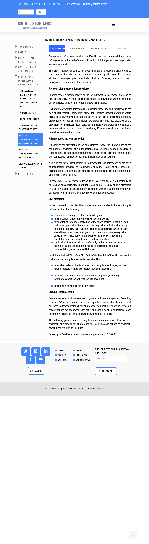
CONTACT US (36, 370)
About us (62, 354)
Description (58, 48)
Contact (123, 48)
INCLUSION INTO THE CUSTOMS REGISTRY (29, 127)
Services (62, 350)
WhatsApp (74, 4)
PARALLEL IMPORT (27, 112)
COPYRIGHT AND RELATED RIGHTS (27, 60)
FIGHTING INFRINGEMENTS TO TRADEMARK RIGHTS (28, 139)
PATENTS (23, 52)
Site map (58, 388)
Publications (98, 48)
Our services (75, 48)
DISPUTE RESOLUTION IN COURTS (30, 165)
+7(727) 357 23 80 (31, 4)
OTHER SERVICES (27, 174)
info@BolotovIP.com (96, 4)
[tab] (57, 48)
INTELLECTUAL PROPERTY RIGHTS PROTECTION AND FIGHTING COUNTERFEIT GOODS (30, 98)
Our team (62, 359)
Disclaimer (49, 388)
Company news (83, 359)
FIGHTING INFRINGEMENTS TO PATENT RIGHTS (28, 153)
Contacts (80, 350)
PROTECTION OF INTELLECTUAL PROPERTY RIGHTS (28, 80)
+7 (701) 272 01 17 (57, 4)
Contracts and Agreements (27, 69)
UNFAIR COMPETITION (29, 118)
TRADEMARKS (25, 47)
